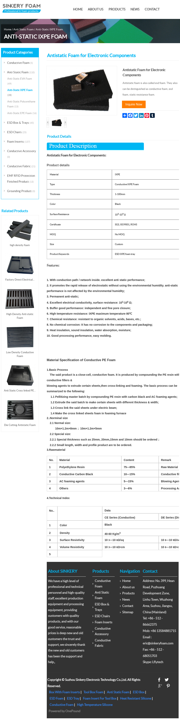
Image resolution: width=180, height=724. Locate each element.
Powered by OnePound (64, 711)
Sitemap (127, 612)
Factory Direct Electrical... (20, 279)
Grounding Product (21, 191)
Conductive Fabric (21, 166)
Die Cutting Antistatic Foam (20, 425)
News (134, 9)
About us (95, 9)
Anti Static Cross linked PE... (20, 390)
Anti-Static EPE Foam (22, 113)
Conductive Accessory (21, 153)
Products (117, 9)
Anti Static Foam (23, 29)
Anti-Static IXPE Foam (49, 29)
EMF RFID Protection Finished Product (21, 178)
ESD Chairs (17, 132)
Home (78, 9)
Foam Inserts (18, 141)
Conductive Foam (20, 62)
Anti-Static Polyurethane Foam (21, 104)
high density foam (20, 245)
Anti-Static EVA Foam (19, 81)
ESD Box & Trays (20, 122)
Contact (152, 9)
